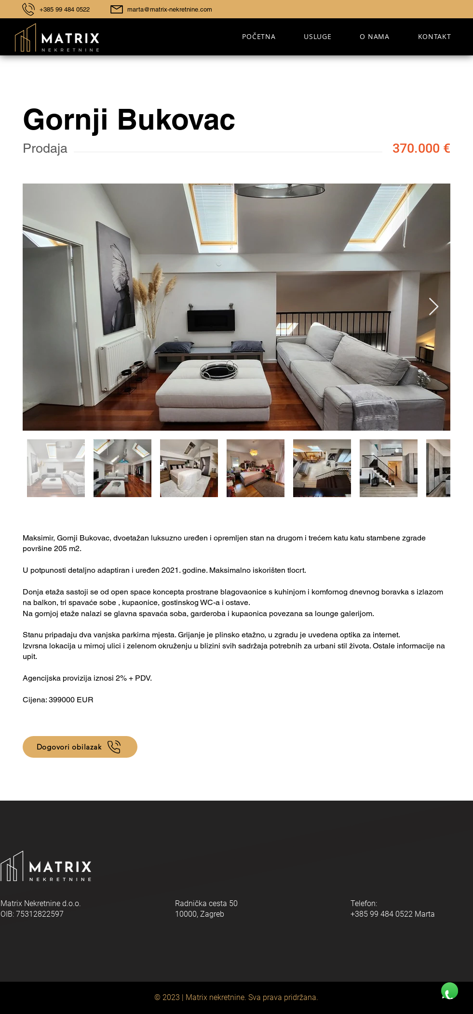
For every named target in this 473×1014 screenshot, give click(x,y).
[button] (318, 36)
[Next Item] (433, 307)
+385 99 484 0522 (65, 9)
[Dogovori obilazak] (80, 747)
